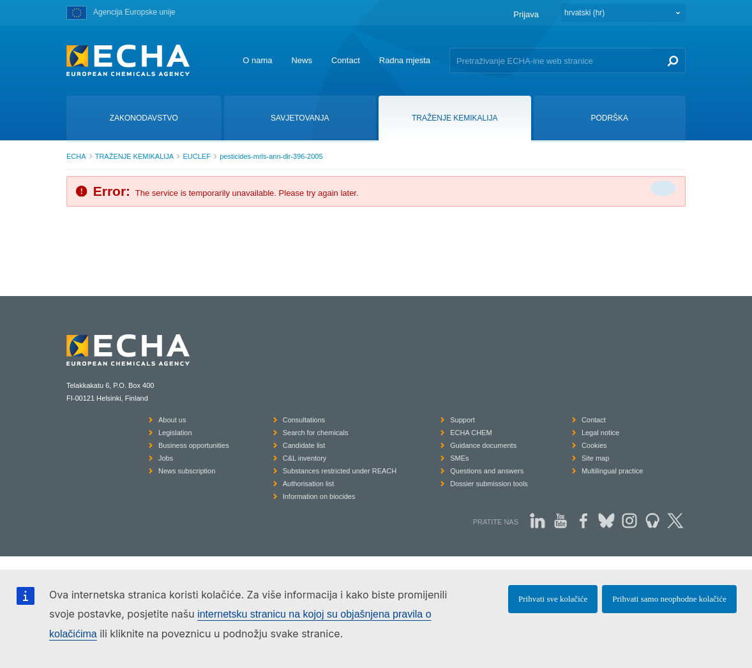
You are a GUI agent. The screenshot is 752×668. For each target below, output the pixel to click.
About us (172, 420)
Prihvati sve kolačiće (552, 599)
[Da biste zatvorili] (663, 188)
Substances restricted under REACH (340, 471)
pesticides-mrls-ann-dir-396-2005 (271, 156)
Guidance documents (483, 445)
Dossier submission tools (489, 483)
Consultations (304, 420)
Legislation (175, 432)
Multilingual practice (612, 471)
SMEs (459, 458)
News (301, 60)
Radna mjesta (404, 60)
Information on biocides (319, 496)
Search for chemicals (316, 432)
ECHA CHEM (471, 432)
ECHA (76, 156)
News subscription (186, 471)
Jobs (165, 458)
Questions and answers (486, 471)
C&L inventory (305, 458)
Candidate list (304, 445)
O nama (257, 60)
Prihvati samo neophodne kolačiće (669, 599)
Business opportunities (193, 445)
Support (462, 420)
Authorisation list (309, 483)
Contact (345, 60)
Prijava (526, 14)
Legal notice (600, 432)
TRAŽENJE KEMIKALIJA (134, 156)
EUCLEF (196, 156)
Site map (595, 458)
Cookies (594, 445)
